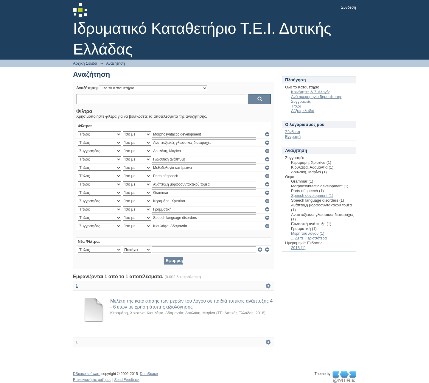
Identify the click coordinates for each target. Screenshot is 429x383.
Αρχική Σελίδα (85, 63)
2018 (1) (298, 247)
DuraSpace (149, 374)
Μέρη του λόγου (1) (307, 233)
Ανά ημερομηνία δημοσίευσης (316, 96)
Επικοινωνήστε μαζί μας (92, 380)
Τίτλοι (296, 106)
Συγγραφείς (301, 101)
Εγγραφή (293, 136)
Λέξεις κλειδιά (302, 110)
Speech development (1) (312, 195)
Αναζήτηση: (87, 87)
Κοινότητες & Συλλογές (310, 92)
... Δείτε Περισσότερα (309, 238)
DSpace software (86, 374)
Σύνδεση (348, 7)
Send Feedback (126, 380)
